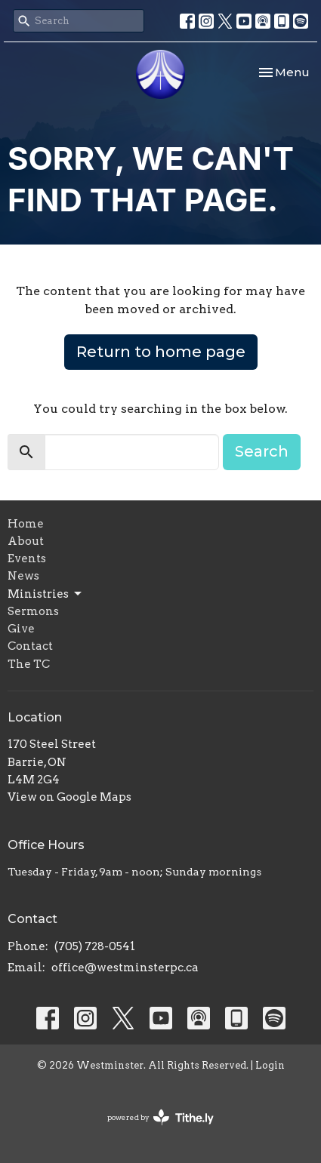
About (26, 541)
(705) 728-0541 (94, 946)
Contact (30, 646)
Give (21, 628)
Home (26, 524)
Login (270, 1065)
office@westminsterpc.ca (125, 967)
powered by (160, 1117)
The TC (29, 664)
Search (262, 451)
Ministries (46, 593)
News (23, 576)
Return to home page (160, 352)
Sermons (33, 611)
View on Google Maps (69, 797)
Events (27, 558)
